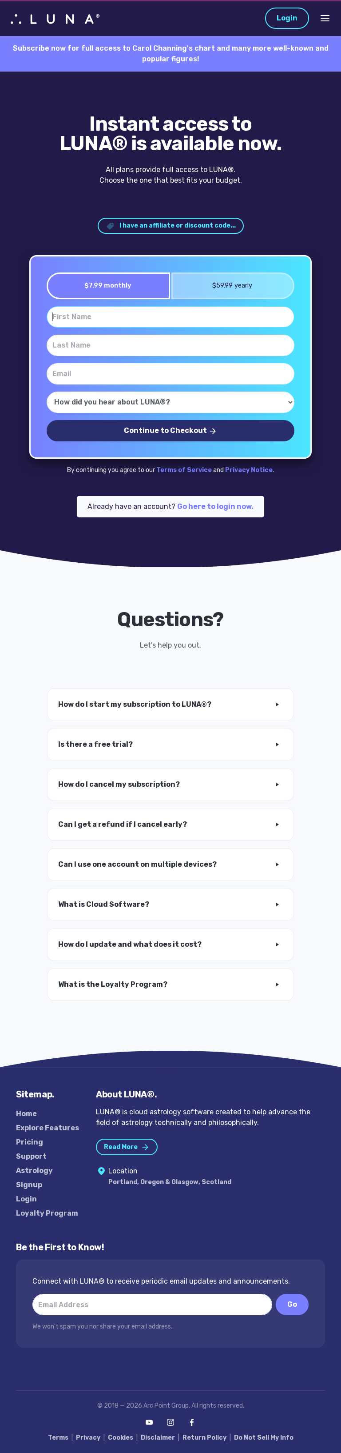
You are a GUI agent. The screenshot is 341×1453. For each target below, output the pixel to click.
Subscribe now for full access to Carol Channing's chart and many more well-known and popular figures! (171, 53)
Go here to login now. (215, 506)
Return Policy (204, 1437)
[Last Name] (170, 345)
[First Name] (170, 317)
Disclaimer (158, 1437)
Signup (29, 1185)
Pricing (29, 1142)
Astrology (34, 1170)
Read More (127, 1147)
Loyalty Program (47, 1213)
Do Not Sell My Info (263, 1437)
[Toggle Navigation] (325, 18)
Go (292, 1304)
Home (26, 1113)
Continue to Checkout (170, 431)
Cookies (120, 1437)
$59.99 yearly (229, 285)
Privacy (88, 1437)
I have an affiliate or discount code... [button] (171, 226)
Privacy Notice (249, 470)
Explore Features (47, 1128)
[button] (170, 704)
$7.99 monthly (105, 285)
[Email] (170, 373)
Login (287, 18)
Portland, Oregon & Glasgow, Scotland (169, 1182)
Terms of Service (184, 470)
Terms (58, 1437)
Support (31, 1156)
